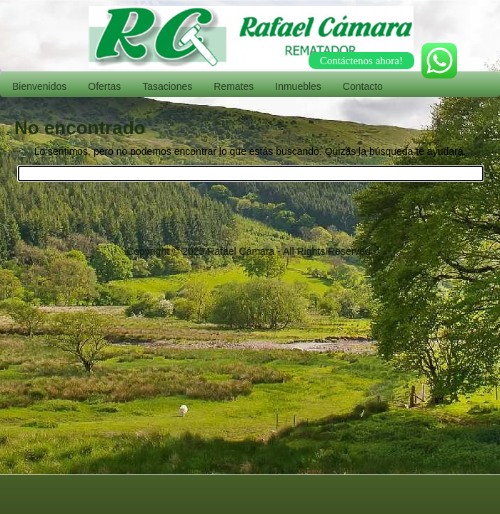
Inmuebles (298, 86)
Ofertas (104, 86)
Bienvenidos (39, 86)
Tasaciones (167, 86)
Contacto (363, 86)
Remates (234, 86)
